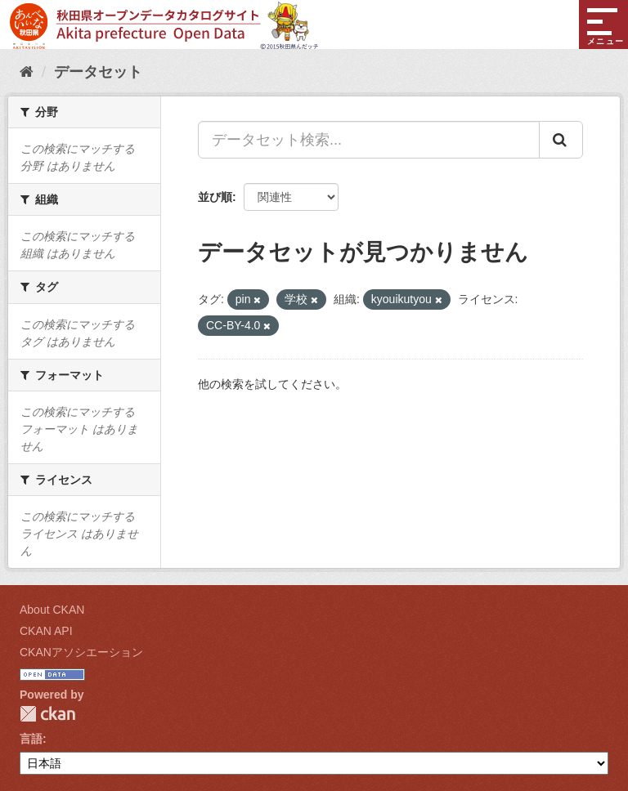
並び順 (215, 196)
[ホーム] (27, 72)
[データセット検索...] (369, 140)
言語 (31, 738)
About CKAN (52, 609)
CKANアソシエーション (81, 652)
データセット (98, 72)
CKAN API (46, 630)
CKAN (47, 713)
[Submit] (561, 140)
